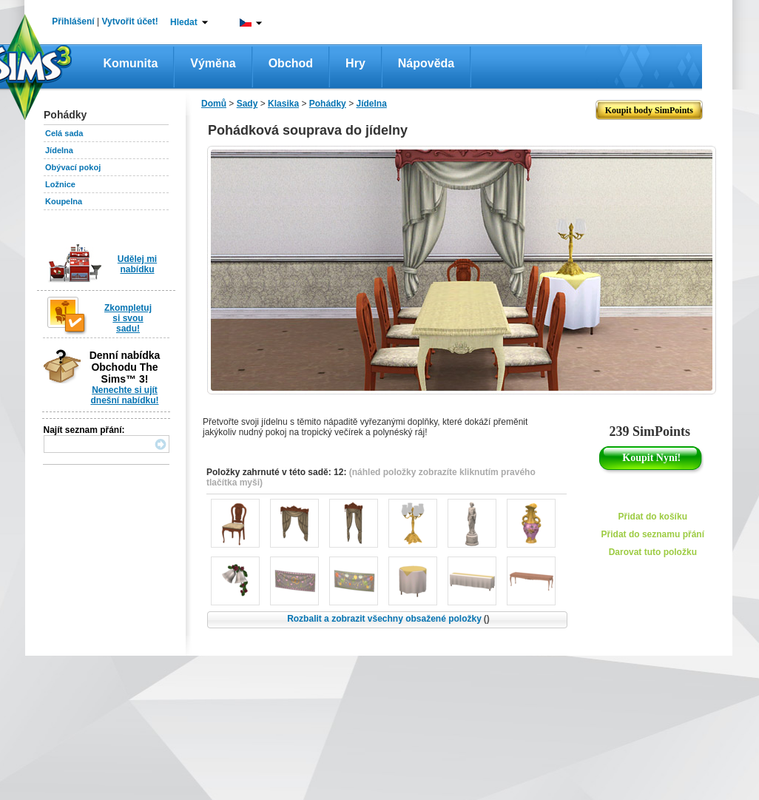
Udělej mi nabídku (137, 264)
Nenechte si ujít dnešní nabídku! (124, 395)
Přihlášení (73, 21)
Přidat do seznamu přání (652, 534)
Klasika (283, 103)
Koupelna (63, 201)
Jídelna (59, 150)
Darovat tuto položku (653, 552)
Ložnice (60, 184)
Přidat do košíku (652, 516)
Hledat (184, 22)
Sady (247, 103)
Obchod (291, 63)
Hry (355, 63)
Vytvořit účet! (130, 21)
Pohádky (327, 103)
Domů (213, 103)
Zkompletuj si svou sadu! (128, 318)
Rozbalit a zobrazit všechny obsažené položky (388, 619)
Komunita (131, 63)
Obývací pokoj (73, 167)
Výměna (212, 63)
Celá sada (64, 133)
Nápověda (426, 63)
